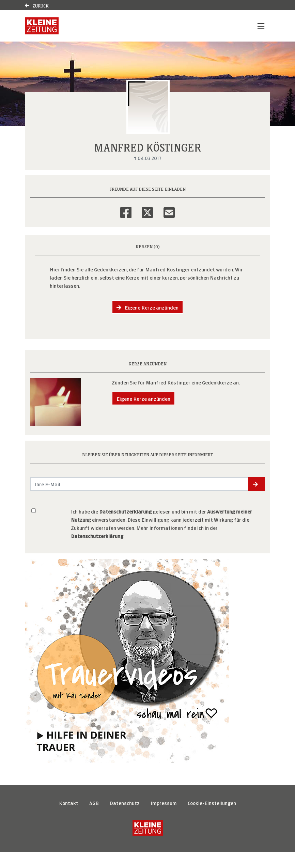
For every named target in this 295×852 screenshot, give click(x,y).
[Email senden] (139, 484)
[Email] (169, 208)
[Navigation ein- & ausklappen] (261, 26)
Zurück (37, 5)
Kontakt (68, 802)
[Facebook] (125, 208)
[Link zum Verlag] (42, 26)
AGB (94, 802)
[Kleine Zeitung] (148, 828)
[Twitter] (147, 208)
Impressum (164, 802)
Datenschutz (125, 802)
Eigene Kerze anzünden (147, 307)
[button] (256, 484)
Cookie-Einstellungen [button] (212, 802)
